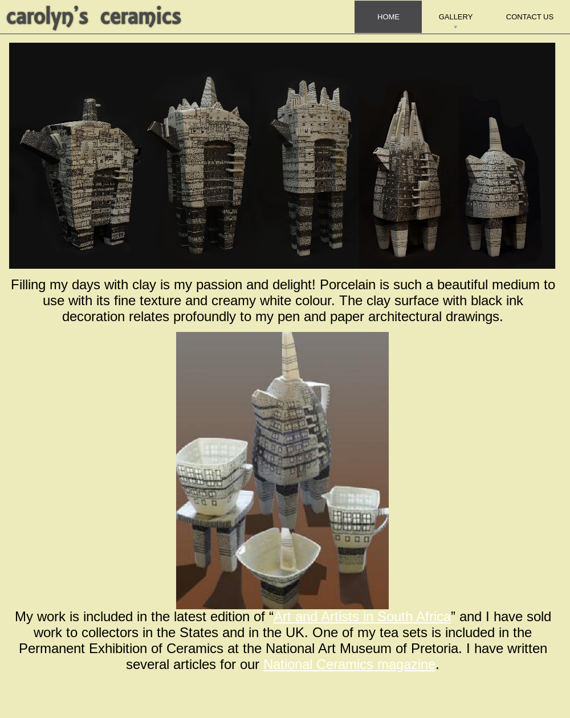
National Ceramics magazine (349, 664)
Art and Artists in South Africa (362, 617)
